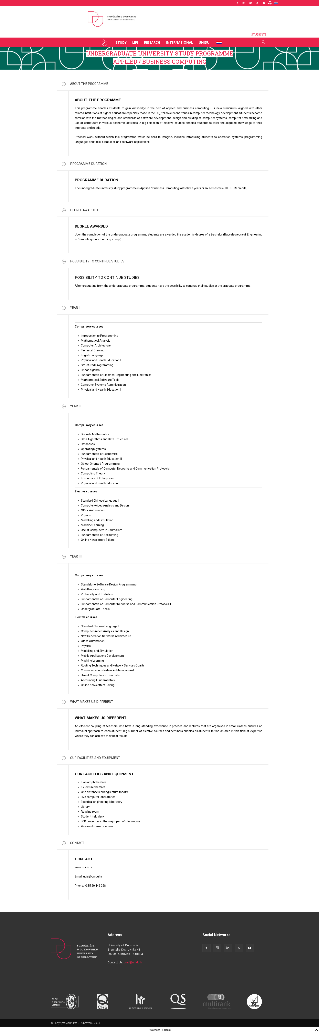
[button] (263, 43)
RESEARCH (152, 42)
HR (217, 42)
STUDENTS (258, 34)
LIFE (135, 42)
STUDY (121, 42)
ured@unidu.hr (133, 962)
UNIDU (104, 42)
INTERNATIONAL (179, 42)
